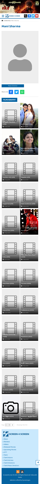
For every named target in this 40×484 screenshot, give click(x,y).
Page (3, 425)
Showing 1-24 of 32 (22, 425)
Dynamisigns (26, 480)
